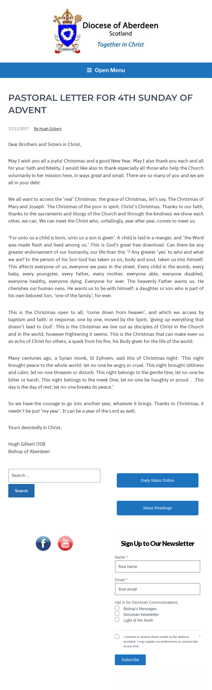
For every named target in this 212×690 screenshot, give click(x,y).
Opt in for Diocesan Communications (146, 602)
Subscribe (130, 659)
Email (121, 580)
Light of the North (138, 620)
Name (121, 557)
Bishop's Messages (140, 609)
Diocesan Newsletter (141, 614)
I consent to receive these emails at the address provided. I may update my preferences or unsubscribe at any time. (161, 641)
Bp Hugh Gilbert (48, 128)
